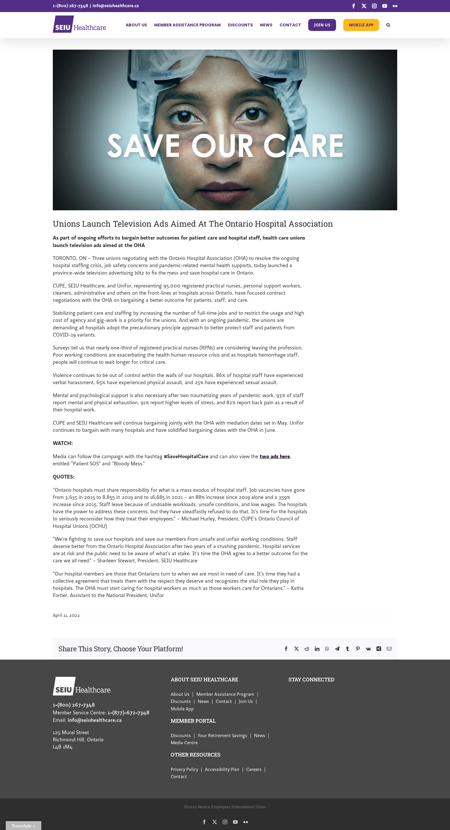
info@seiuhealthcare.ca (116, 5)
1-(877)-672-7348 (128, 712)
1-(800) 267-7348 (70, 5)
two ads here (275, 456)
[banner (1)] (225, 130)
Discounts (181, 701)
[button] (388, 25)
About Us (180, 694)
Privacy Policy (184, 769)
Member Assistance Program (225, 694)
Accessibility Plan (222, 769)
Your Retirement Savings (222, 735)
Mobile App (182, 709)
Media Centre (184, 742)
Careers (253, 769)
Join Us (246, 701)
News (203, 701)
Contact (224, 701)
